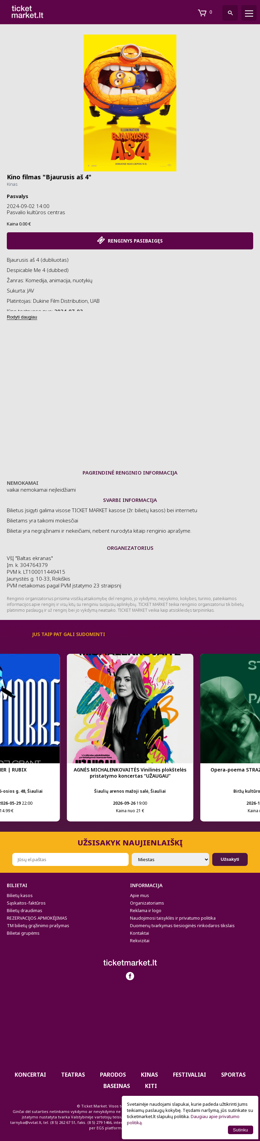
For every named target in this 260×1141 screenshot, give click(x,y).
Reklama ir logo (145, 910)
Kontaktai (139, 933)
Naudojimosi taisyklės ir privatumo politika (173, 918)
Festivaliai (189, 1074)
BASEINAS (116, 1086)
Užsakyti (230, 859)
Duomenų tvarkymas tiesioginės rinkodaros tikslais (182, 925)
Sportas (233, 1074)
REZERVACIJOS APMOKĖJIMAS (37, 918)
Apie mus (139, 895)
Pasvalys (17, 196)
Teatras (73, 1074)
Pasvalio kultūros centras (36, 212)
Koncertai (30, 1074)
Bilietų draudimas (24, 910)
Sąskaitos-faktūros (26, 903)
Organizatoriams (147, 903)
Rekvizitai (139, 940)
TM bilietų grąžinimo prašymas (38, 925)
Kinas (12, 184)
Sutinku (240, 1129)
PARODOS (113, 1074)
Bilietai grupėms (23, 933)
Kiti (151, 1086)
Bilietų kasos (20, 895)
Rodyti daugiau (22, 317)
